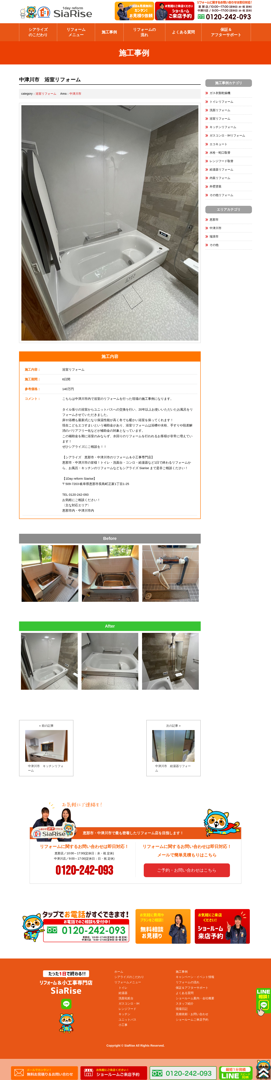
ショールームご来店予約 (192, 1019)
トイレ (123, 987)
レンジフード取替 (221, 161)
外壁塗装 (215, 186)
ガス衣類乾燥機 (220, 93)
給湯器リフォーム (221, 169)
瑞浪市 (214, 236)
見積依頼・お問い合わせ (192, 1014)
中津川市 (75, 93)
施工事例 (109, 32)
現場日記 (182, 1008)
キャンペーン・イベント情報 (195, 977)
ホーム (118, 971)
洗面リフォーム (220, 110)
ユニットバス (127, 1019)
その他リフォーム (221, 195)
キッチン (124, 1014)
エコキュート (218, 144)
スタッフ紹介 (185, 1003)
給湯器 (123, 993)
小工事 (123, 1025)
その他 (214, 245)
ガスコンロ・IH (129, 1003)
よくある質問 (183, 32)
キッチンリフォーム (223, 127)
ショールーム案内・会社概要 (195, 998)
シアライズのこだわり (38, 32)
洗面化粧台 (126, 998)
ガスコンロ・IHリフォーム (227, 135)
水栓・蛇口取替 (220, 152)
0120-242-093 (84, 870)
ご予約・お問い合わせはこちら (186, 870)
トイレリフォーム (221, 101)
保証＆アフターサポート (226, 32)
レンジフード (127, 1008)
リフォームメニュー (76, 32)
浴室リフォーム (46, 93)
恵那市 (214, 219)
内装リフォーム (220, 178)
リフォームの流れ (144, 32)
